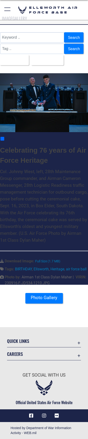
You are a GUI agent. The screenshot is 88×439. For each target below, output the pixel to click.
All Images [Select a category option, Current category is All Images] (13, 60)
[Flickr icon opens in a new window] (56, 415)
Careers (15, 353)
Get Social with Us (44, 375)
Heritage (57, 269)
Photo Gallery (44, 297)
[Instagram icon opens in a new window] (44, 415)
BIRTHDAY (23, 269)
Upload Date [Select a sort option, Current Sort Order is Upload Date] (46, 60)
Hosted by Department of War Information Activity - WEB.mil (41, 430)
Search (74, 37)
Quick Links (18, 341)
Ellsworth (41, 269)
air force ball (76, 269)
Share (7, 139)
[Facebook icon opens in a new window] (31, 415)
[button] (7, 10)
